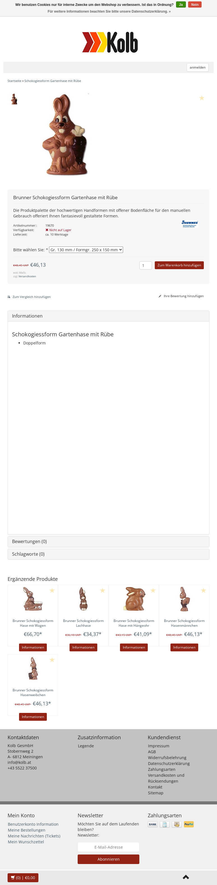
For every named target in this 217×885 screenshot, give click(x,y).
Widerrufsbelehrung (167, 757)
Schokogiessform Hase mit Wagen (33, 623)
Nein (194, 5)
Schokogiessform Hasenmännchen (184, 623)
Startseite (14, 81)
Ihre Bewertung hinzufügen (181, 296)
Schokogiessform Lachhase (83, 623)
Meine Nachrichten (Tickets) (34, 836)
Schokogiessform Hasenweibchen (33, 692)
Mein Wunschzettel (26, 841)
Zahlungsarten (162, 769)
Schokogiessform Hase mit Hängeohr (134, 623)
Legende (86, 745)
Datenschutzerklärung (169, 763)
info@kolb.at (19, 762)
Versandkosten (27, 276)
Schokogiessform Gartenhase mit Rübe (52, 81)
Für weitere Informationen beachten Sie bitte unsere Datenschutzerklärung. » (109, 11)
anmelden (198, 67)
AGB (152, 751)
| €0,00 (23, 877)
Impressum (158, 745)
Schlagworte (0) (28, 554)
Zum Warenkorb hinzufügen (179, 265)
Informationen (27, 316)
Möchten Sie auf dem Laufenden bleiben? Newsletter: (108, 829)
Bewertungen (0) (29, 541)
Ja (181, 5)
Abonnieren (109, 859)
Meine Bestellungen (26, 830)
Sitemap (155, 792)
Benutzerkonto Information (33, 824)
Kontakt (155, 787)
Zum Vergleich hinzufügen (29, 297)
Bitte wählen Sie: (30, 249)
